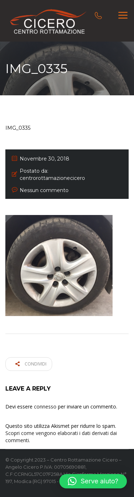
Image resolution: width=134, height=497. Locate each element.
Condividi (30, 364)
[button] (93, 481)
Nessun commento (44, 190)
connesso (45, 406)
